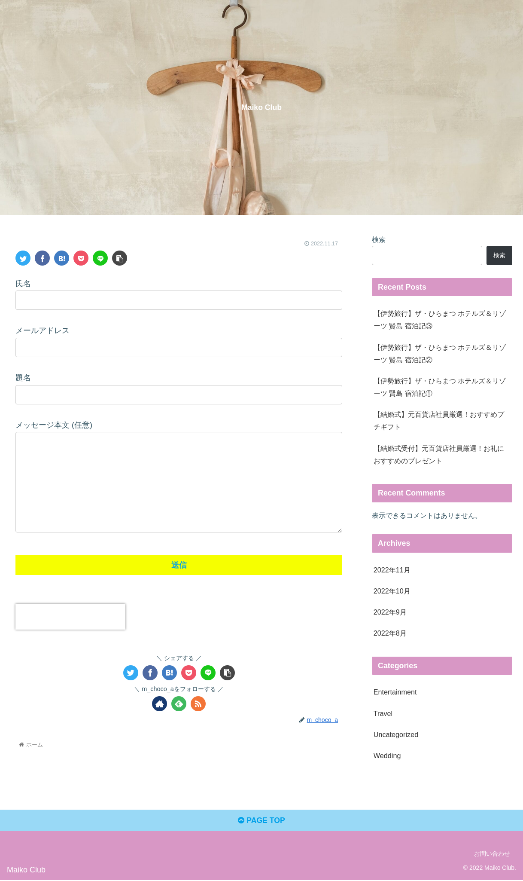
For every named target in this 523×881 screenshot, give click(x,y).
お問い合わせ (492, 854)
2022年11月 (392, 570)
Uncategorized (396, 734)
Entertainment (395, 692)
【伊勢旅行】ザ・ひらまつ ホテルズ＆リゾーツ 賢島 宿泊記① (440, 387)
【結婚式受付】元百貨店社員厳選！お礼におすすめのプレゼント (439, 454)
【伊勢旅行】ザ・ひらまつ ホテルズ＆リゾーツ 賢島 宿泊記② (440, 353)
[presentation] (70, 617)
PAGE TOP (261, 821)
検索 (379, 239)
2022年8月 (390, 633)
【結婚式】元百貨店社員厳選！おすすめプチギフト (439, 420)
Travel (383, 713)
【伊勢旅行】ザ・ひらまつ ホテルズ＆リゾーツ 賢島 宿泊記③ (440, 319)
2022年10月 (392, 591)
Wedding (387, 755)
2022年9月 (390, 612)
